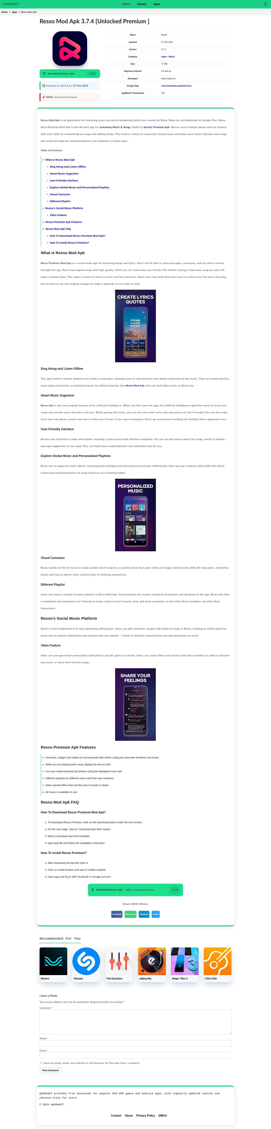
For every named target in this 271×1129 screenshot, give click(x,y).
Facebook (117, 914)
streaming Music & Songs (115, 127)
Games (141, 4)
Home (126, 4)
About (129, 1119)
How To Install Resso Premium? (69, 242)
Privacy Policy (145, 1119)
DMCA (162, 1119)
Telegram (143, 914)
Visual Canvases (60, 194)
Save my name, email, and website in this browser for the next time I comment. (92, 1067)
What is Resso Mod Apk (60, 159)
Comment (46, 1007)
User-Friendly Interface (64, 180)
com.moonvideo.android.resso (176, 86)
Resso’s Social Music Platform (64, 208)
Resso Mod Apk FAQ (58, 228)
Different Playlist (60, 201)
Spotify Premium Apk (157, 127)
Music (172, 56)
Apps (156, 4)
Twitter (155, 914)
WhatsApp (130, 914)
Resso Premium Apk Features (63, 221)
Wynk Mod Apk (135, 385)
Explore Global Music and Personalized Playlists (79, 187)
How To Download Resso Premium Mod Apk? (78, 235)
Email (44, 1054)
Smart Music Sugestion (64, 173)
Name (44, 1042)
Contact (116, 1119)
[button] (70, 73)
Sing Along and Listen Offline (68, 166)
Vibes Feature (58, 215)
